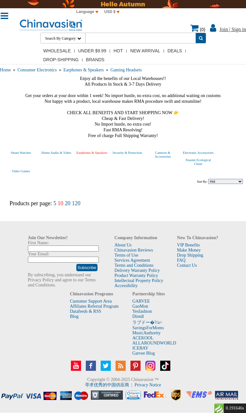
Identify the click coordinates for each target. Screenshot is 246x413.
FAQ (181, 260)
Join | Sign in (232, 29)
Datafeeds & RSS (85, 311)
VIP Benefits (188, 245)
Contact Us (187, 265)
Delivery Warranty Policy (137, 270)
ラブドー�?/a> (147, 322)
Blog (74, 316)
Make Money (189, 250)
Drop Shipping (190, 255)
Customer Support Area (91, 301)
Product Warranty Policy (136, 275)
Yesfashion (142, 311)
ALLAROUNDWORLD (154, 343)
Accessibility (126, 285)
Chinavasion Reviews (134, 250)
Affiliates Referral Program (94, 306)
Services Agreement (132, 260)
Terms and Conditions (134, 265)
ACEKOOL (143, 338)
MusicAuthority (146, 333)
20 (67, 203)
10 (60, 203)
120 (76, 203)
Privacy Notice (148, 385)
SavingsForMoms (148, 327)
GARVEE (141, 301)
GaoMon (140, 306)
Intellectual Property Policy (139, 280)
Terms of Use (126, 255)
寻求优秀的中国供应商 (107, 385)
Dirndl (138, 316)
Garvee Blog (143, 353)
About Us (123, 245)
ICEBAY (140, 348)
